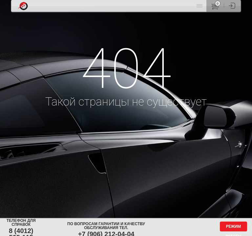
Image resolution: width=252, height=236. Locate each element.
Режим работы (233, 227)
